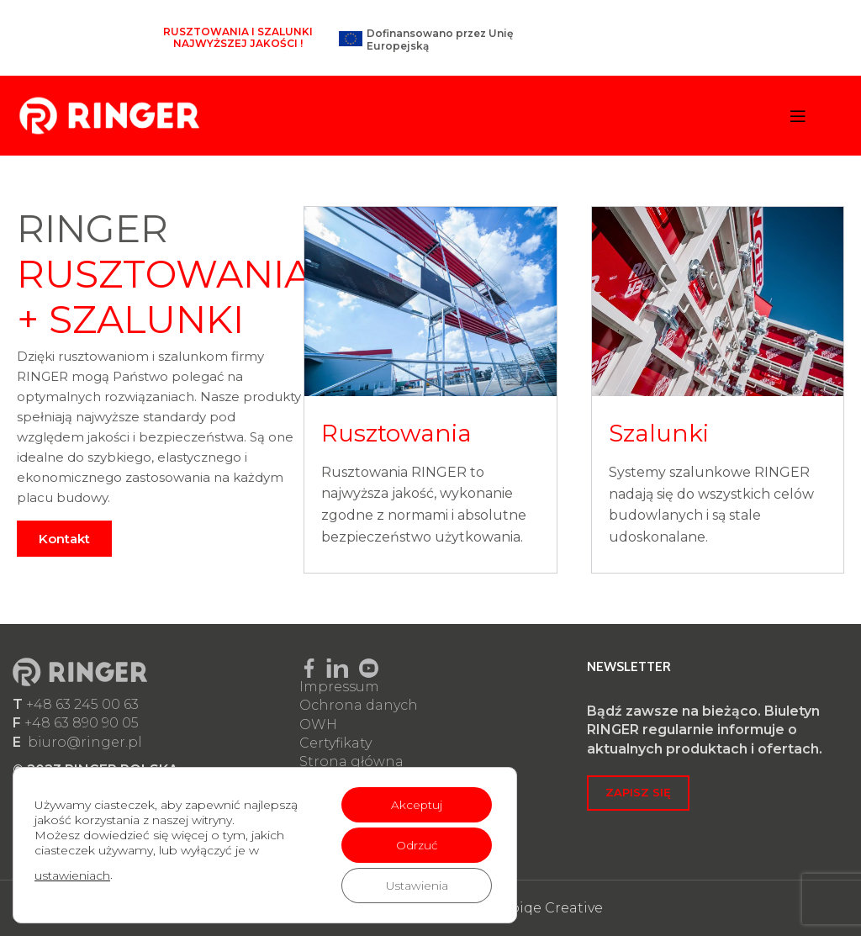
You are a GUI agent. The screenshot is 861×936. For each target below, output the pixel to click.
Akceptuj (414, 804)
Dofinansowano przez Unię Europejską (440, 39)
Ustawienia (414, 885)
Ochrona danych (358, 705)
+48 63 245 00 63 (82, 704)
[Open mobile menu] (798, 116)
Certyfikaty (335, 743)
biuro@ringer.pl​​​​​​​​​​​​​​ (85, 742)
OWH (318, 724)
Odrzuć (415, 845)
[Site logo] (109, 115)
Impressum (339, 687)
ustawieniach (72, 875)
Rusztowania (396, 433)
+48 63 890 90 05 (81, 723)
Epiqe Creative (551, 908)
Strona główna (351, 761)
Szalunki (659, 433)
